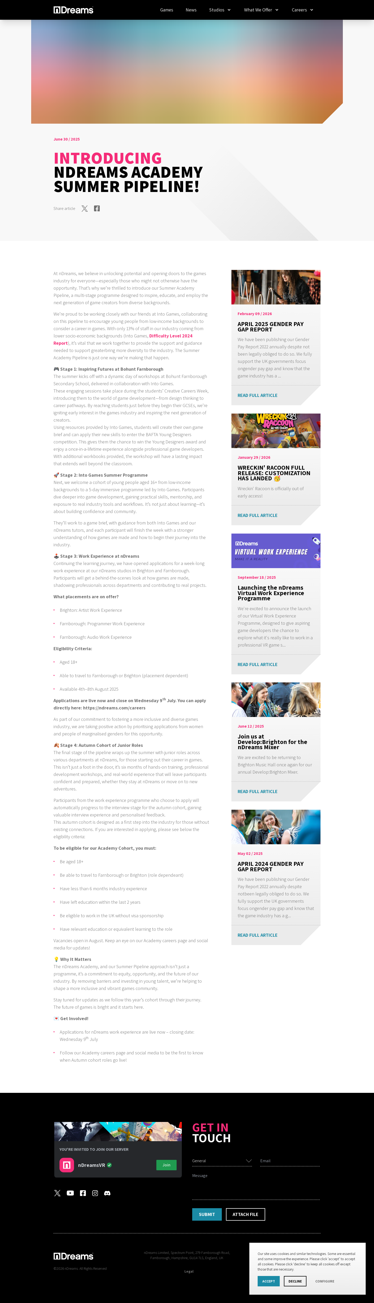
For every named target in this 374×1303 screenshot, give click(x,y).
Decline (295, 1281)
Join (166, 1165)
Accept (268, 1281)
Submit (207, 1214)
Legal (188, 1271)
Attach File (245, 1214)
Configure (324, 1281)
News (191, 10)
